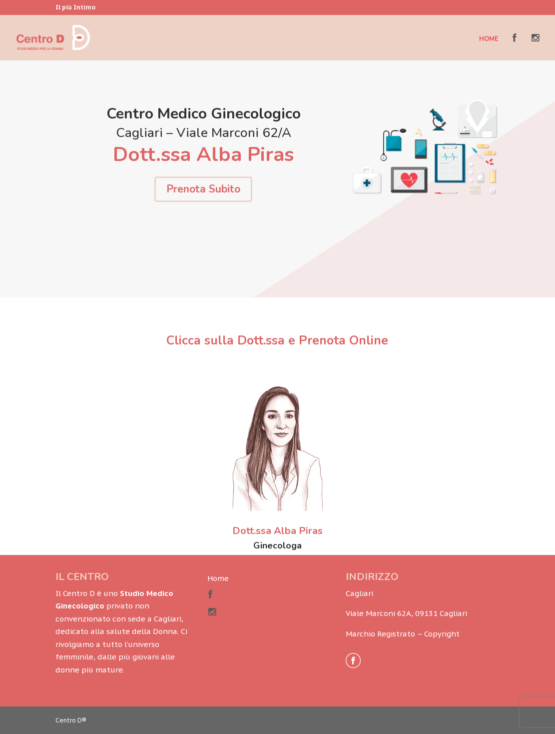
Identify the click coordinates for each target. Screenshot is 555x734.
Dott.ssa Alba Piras (277, 531)
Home (489, 40)
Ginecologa (277, 546)
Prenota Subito (203, 189)
